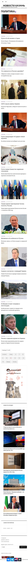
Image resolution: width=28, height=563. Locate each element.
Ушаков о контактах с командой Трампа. (13, 271)
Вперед (8, 362)
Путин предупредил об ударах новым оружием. (13, 137)
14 (23, 358)
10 (6, 358)
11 (10, 358)
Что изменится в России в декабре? (12, 71)
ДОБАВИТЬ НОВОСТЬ (5, 539)
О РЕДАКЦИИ (3, 538)
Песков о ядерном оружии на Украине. (13, 338)
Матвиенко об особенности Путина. (12, 238)
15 (3, 362)
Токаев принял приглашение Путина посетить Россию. (12, 205)
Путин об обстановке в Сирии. (10, 38)
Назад (11, 354)
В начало (4, 354)
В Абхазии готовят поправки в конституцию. (10, 305)
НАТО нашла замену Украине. (10, 104)
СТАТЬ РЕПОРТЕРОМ (5, 541)
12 (15, 358)
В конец (14, 362)
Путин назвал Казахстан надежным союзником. (12, 170)
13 (19, 358)
